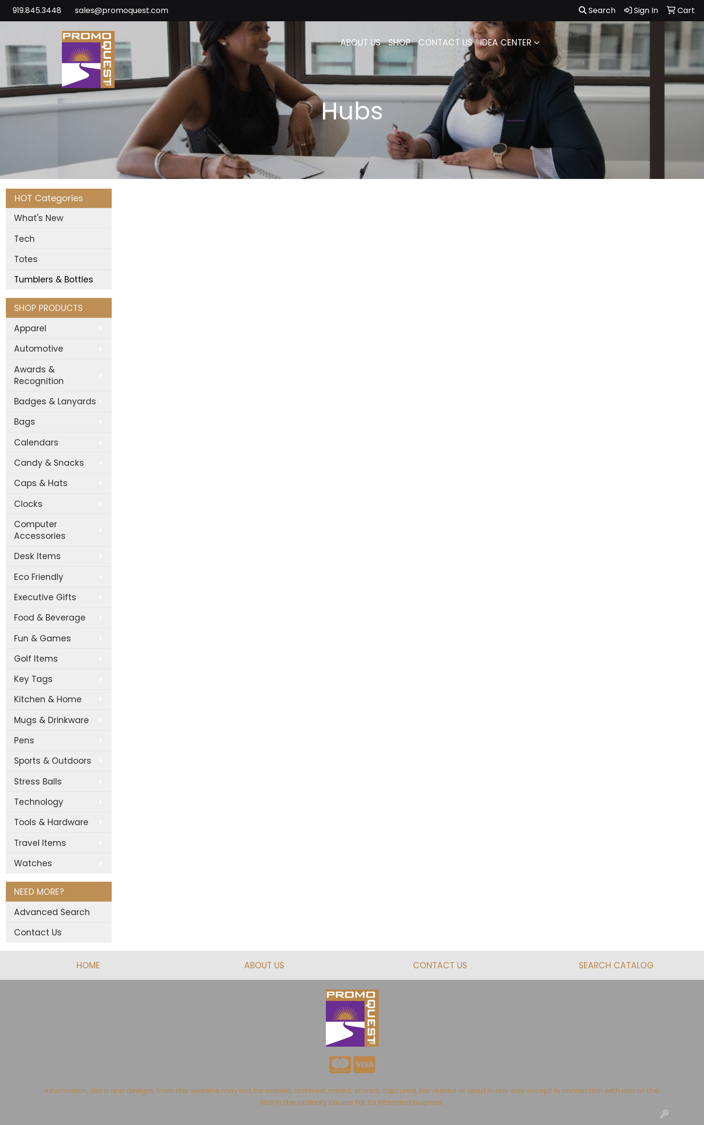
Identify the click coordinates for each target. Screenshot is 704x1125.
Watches (33, 863)
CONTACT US (445, 42)
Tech (24, 239)
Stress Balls (38, 781)
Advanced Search (52, 912)
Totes (26, 259)
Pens (24, 740)
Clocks (28, 504)
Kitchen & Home (48, 699)
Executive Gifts (45, 597)
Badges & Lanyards (55, 401)
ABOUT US (360, 42)
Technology (38, 802)
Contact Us (38, 932)
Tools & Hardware (51, 822)
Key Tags (33, 679)
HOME (88, 965)
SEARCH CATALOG (616, 965)
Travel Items (40, 843)
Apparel (30, 328)
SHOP (399, 42)
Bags (24, 422)
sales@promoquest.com (121, 10)
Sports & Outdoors (52, 761)
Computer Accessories (40, 530)
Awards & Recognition (39, 375)
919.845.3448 (37, 10)
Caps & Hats (41, 483)
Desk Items (37, 556)
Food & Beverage (50, 617)
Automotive (38, 349)
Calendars (36, 442)
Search (597, 10)
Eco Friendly (38, 577)
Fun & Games (42, 638)
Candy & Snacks (49, 463)
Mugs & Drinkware (51, 720)
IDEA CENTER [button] (505, 42)
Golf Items (36, 659)
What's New (38, 218)
